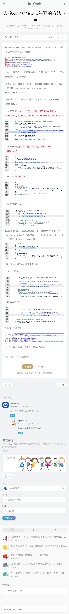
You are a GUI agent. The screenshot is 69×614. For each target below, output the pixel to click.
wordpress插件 (11, 590)
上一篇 (7, 385)
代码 (42, 28)
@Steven (22, 428)
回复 (12, 416)
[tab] (13, 530)
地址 (4, 505)
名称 (5, 483)
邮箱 (5, 494)
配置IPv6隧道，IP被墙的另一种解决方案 (29, 555)
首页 (8, 37)
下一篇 (61, 385)
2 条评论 (58, 25)
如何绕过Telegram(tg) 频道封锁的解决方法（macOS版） (37, 564)
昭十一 (12, 25)
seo (20, 590)
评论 (5, 451)
